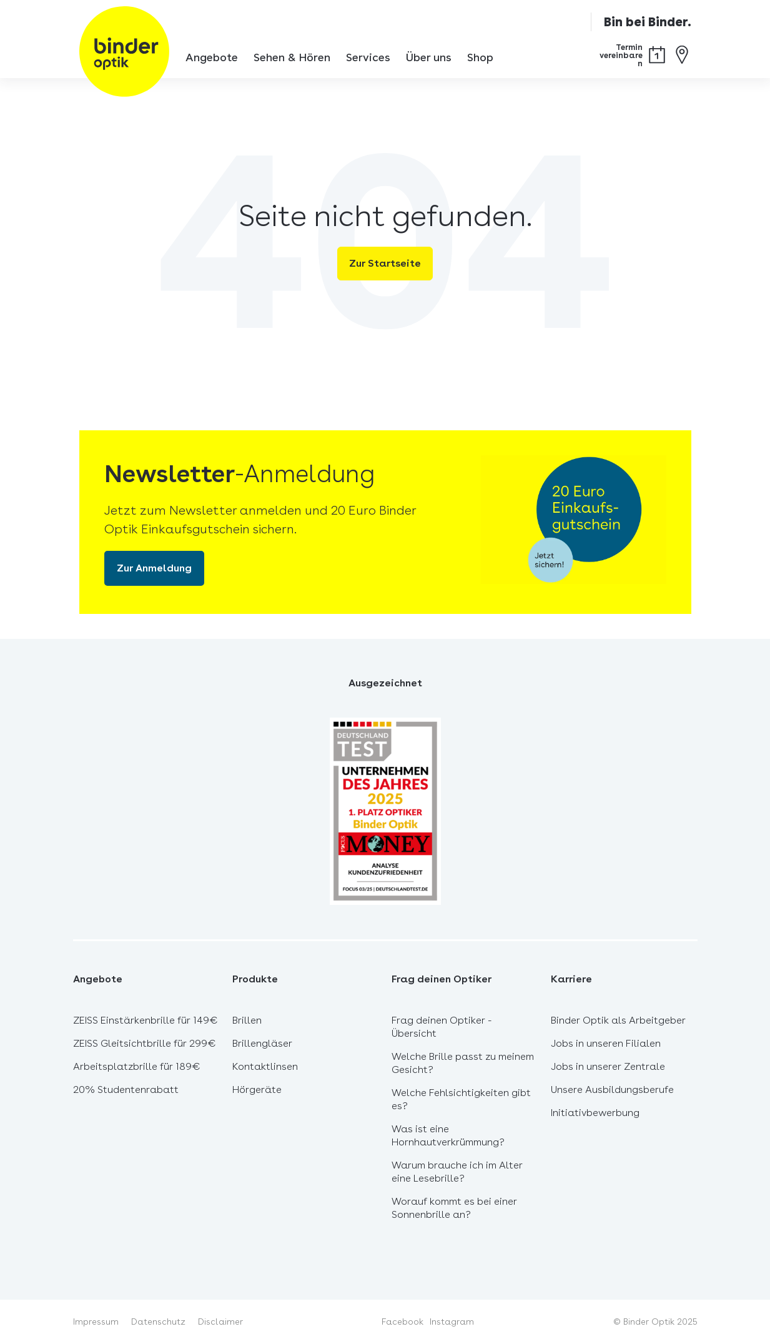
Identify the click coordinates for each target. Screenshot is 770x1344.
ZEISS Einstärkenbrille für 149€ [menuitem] (145, 1020)
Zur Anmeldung (154, 568)
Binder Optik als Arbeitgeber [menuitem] (618, 1020)
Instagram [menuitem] (452, 1322)
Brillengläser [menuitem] (262, 1043)
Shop (480, 57)
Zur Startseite (385, 263)
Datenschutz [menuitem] (158, 1322)
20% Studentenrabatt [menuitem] (126, 1089)
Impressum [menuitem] (96, 1322)
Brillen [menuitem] (247, 1020)
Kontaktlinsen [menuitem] (265, 1066)
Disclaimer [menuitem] (220, 1322)
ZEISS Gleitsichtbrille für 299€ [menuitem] (144, 1043)
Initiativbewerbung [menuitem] (595, 1113)
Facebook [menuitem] (402, 1322)
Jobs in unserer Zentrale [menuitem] (608, 1066)
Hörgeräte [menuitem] (257, 1089)
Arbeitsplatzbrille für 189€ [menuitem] (136, 1066)
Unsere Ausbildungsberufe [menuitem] (612, 1089)
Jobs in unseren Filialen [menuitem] (606, 1043)
